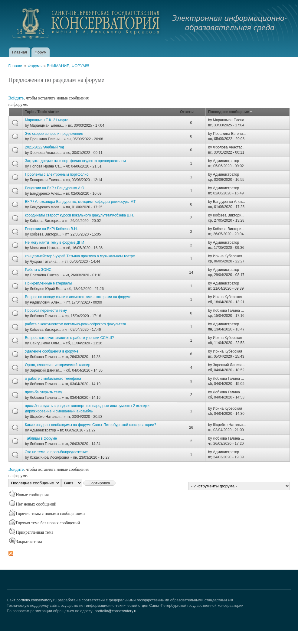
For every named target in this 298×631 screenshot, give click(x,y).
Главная (19, 52)
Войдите (16, 98)
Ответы (187, 112)
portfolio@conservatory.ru (116, 611)
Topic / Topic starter (42, 112)
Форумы (35, 65)
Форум (40, 52)
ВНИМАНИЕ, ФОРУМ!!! (68, 65)
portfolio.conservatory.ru (36, 600)
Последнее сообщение (230, 112)
